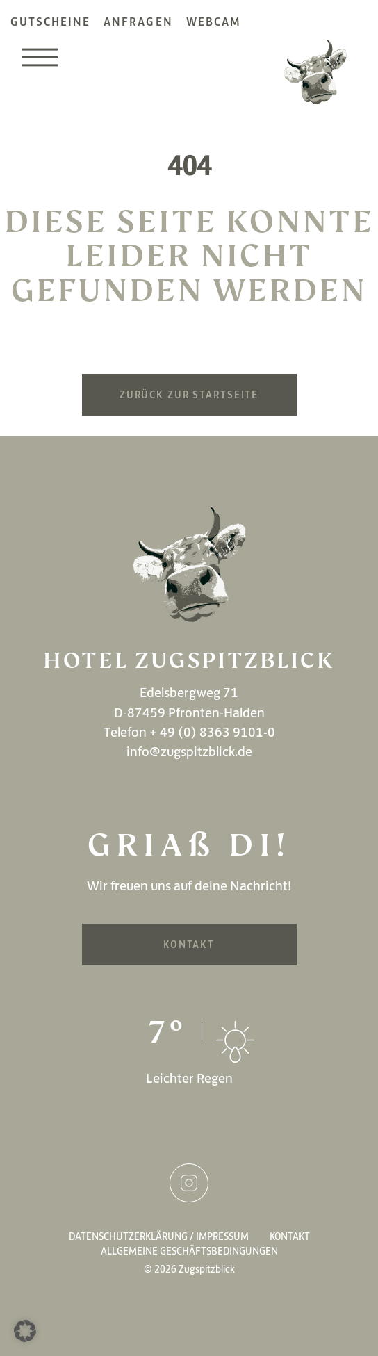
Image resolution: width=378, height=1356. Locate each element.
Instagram (189, 1182)
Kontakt (189, 944)
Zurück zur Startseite (189, 395)
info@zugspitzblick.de (189, 751)
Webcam (213, 21)
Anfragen (138, 21)
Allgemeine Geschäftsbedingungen (189, 1251)
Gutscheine (50, 21)
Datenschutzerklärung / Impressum (159, 1236)
